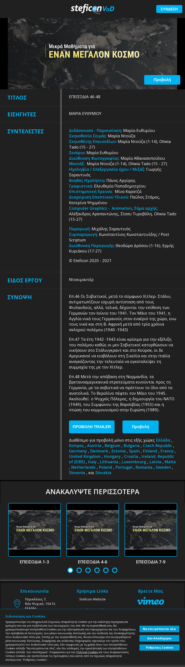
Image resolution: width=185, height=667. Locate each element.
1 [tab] (70, 570)
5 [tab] (105, 570)
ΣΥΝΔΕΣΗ (169, 9)
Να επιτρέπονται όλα (159, 629)
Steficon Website (92, 599)
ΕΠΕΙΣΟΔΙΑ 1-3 (34, 562)
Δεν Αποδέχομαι (159, 638)
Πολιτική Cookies (87, 652)
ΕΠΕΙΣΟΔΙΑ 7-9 (150, 562)
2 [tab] (79, 570)
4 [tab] (96, 570)
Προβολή (162, 79)
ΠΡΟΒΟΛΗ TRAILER (92, 426)
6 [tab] (114, 570)
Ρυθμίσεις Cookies (159, 647)
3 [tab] (88, 570)
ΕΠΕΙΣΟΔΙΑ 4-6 (92, 562)
